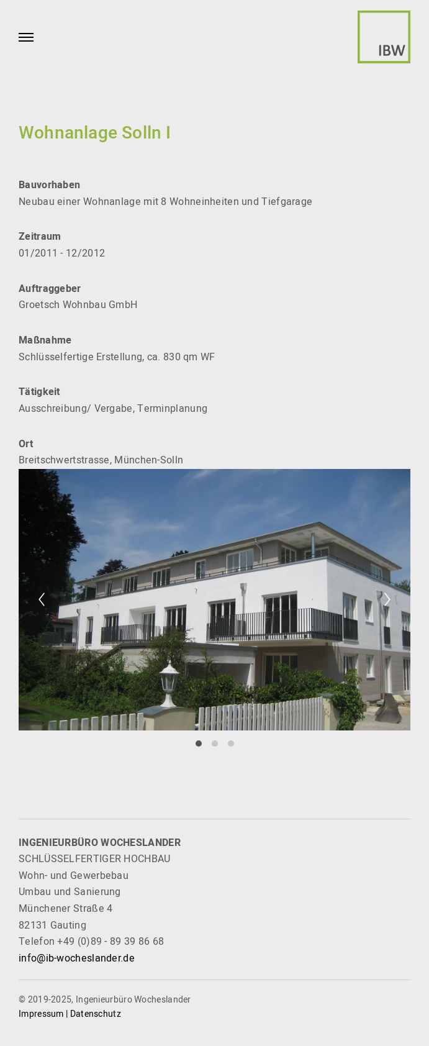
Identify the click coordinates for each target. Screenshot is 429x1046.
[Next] (387, 599)
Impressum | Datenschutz (70, 1014)
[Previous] (41, 599)
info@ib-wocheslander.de (77, 958)
